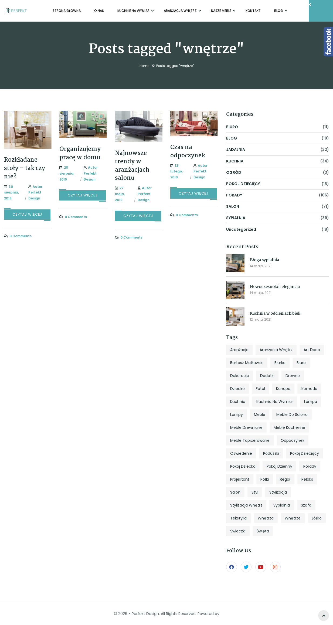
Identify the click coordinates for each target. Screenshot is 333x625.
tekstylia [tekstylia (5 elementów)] (238, 518)
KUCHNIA (234, 161)
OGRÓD (233, 172)
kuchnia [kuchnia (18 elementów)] (237, 401)
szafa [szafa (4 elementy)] (306, 505)
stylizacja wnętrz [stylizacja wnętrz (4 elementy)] (246, 505)
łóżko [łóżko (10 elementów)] (317, 518)
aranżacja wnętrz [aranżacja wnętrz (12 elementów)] (276, 349)
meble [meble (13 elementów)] (259, 414)
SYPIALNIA (235, 217)
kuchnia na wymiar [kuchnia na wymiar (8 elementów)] (274, 401)
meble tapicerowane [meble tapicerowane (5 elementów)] (250, 440)
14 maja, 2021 (260, 266)
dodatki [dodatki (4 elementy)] (267, 375)
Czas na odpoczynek (187, 151)
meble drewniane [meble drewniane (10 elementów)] (246, 427)
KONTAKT (253, 10)
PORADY (234, 195)
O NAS (99, 10)
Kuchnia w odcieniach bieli (275, 313)
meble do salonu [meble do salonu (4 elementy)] (292, 414)
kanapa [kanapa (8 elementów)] (283, 388)
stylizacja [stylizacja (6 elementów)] (278, 492)
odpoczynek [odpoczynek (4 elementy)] (292, 440)
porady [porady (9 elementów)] (309, 466)
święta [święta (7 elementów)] (263, 531)
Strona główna (67, 10)
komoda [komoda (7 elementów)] (309, 388)
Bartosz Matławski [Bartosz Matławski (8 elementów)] (246, 362)
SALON (232, 206)
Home (144, 65)
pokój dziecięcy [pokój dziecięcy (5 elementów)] (304, 453)
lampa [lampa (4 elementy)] (310, 401)
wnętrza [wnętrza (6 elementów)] (266, 518)
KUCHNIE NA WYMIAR (133, 10)
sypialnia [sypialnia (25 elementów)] (281, 505)
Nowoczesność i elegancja (275, 287)
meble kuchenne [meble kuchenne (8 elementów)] (289, 427)
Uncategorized (241, 229)
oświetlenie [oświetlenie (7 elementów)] (241, 453)
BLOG (279, 10)
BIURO (232, 127)
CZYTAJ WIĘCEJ (27, 214)
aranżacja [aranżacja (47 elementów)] (239, 349)
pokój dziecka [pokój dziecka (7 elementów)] (243, 466)
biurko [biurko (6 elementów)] (280, 362)
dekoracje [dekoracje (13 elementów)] (239, 375)
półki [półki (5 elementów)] (264, 479)
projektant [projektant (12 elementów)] (239, 479)
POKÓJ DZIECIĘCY (243, 183)
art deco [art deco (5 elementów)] (312, 349)
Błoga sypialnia (264, 260)
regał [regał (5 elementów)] (285, 479)
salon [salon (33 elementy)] (235, 492)
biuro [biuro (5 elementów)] (301, 362)
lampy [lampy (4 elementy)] (236, 414)
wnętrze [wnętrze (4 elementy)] (293, 518)
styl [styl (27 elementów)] (255, 492)
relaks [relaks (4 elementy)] (307, 479)
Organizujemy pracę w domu (80, 153)
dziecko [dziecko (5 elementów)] (237, 388)
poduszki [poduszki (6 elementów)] (271, 453)
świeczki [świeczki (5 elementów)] (238, 531)
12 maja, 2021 (260, 319)
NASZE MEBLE (221, 10)
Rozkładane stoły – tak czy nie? (24, 168)
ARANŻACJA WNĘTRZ (181, 10)
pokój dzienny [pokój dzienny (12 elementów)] (279, 466)
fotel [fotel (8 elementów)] (260, 388)
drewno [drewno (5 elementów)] (293, 375)
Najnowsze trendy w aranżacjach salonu (132, 165)
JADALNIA (235, 149)
